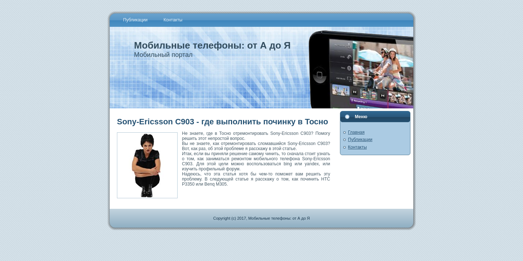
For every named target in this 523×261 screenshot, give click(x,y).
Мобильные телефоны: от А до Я (212, 45)
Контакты (357, 147)
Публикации (360, 139)
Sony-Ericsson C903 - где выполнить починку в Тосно (222, 121)
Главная (356, 132)
